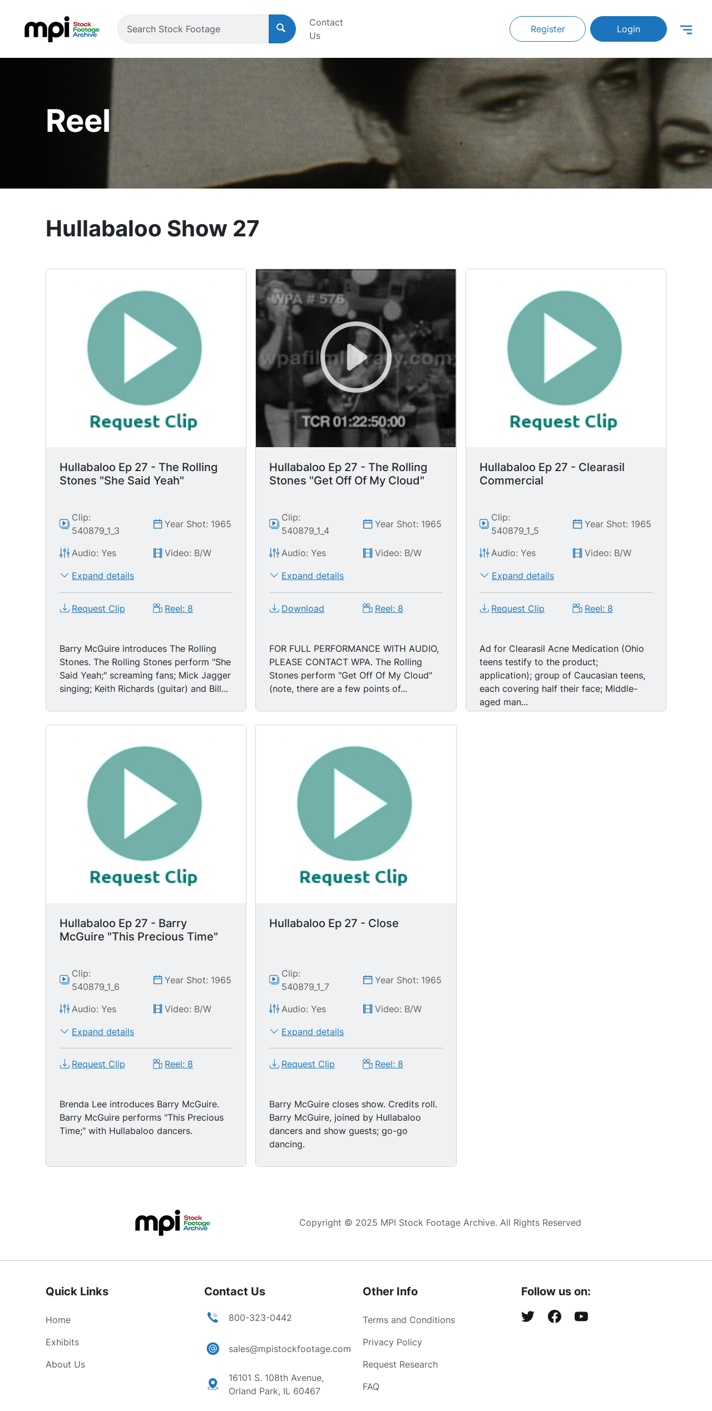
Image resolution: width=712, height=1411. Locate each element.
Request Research (400, 1364)
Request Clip (98, 608)
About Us (65, 1364)
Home (58, 1319)
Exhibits (62, 1342)
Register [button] (548, 28)
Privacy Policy (392, 1342)
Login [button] (628, 28)
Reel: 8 (179, 608)
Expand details (103, 575)
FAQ (371, 1386)
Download (302, 608)
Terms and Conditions (409, 1319)
